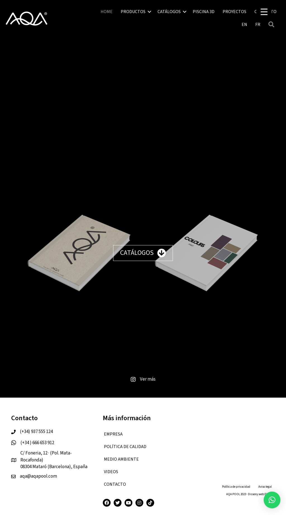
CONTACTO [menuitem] (115, 484)
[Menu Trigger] (264, 12)
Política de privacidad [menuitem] (236, 487)
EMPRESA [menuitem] (113, 434)
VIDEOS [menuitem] (111, 472)
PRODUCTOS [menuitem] (133, 12)
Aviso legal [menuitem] (265, 487)
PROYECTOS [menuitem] (234, 12)
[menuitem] (244, 24)
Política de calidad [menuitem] (125, 447)
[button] (149, 12)
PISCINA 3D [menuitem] (203, 12)
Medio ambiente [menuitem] (121, 459)
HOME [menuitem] (107, 12)
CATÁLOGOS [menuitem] (169, 12)
